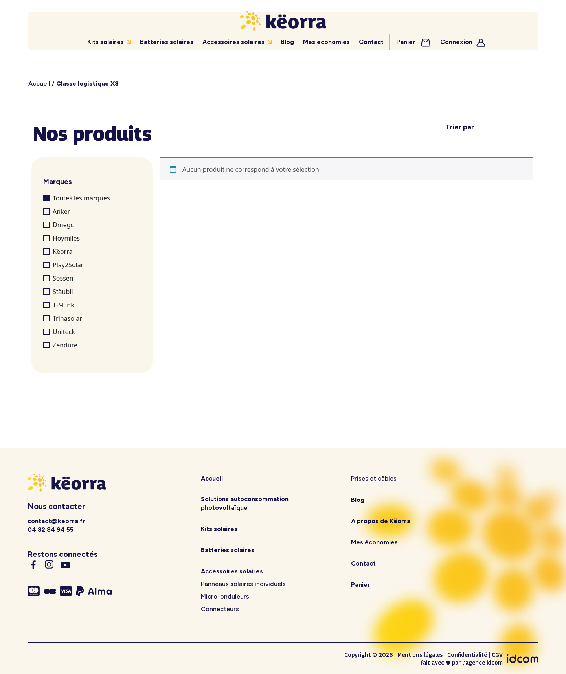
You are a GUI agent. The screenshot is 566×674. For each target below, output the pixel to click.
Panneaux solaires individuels (243, 584)
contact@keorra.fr (56, 521)
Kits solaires (106, 42)
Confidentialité (467, 654)
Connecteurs (220, 609)
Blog (287, 42)
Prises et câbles (374, 478)
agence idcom (484, 662)
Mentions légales (420, 654)
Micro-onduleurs (225, 596)
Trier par (459, 127)
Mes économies (326, 42)
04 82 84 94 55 (51, 529)
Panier (413, 42)
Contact (370, 42)
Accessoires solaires (233, 42)
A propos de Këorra (380, 521)
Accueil (39, 83)
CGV (497, 654)
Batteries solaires (167, 42)
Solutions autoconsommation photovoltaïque (245, 503)
